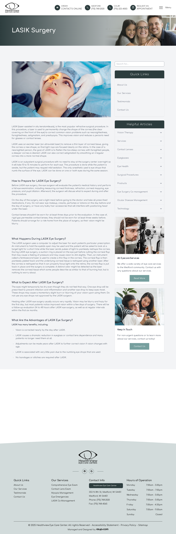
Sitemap (143, 525)
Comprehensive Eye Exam (64, 485)
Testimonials (123, 102)
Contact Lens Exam (61, 489)
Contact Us (123, 110)
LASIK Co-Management (63, 501)
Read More (139, 278)
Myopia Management (62, 493)
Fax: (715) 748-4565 (98, 504)
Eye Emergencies (60, 497)
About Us (122, 85)
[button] (161, 7)
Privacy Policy (128, 525)
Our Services (124, 93)
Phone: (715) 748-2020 (99, 500)
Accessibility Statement (105, 525)
